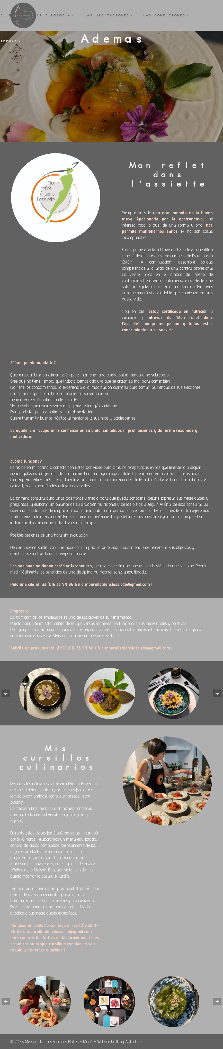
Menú (88, 1041)
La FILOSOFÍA (53, 15)
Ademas (8, 41)
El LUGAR (11, 15)
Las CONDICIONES (164, 15)
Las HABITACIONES (106, 15)
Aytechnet (134, 1041)
